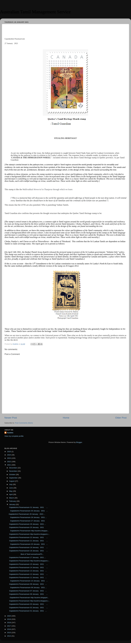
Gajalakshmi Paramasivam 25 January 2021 (27, 527)
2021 (9, 465)
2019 (9, 619)
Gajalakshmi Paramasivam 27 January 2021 (27, 521)
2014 (9, 636)
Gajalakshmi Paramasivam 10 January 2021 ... (28, 581)
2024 (9, 455)
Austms (10, 433)
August (12, 481)
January (12, 504)
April (11, 494)
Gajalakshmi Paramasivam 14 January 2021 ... (28, 567)
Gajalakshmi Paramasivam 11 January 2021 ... (28, 577)
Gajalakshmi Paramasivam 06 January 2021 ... (28, 594)
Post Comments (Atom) (24, 423)
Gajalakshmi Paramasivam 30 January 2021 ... (28, 511)
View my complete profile (14, 436)
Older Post (121, 417)
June (11, 488)
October (12, 474)
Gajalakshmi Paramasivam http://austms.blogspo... (29, 531)
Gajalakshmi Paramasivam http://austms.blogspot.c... (29, 534)
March (11, 498)
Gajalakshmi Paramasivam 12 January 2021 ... (28, 574)
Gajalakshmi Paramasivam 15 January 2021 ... (28, 564)
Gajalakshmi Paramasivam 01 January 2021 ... (28, 611)
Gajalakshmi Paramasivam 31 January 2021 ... (28, 507)
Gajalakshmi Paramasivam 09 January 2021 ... (28, 584)
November (13, 471)
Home (66, 417)
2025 (9, 452)
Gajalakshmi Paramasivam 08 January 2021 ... (28, 587)
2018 (9, 622)
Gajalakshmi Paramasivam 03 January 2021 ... (28, 604)
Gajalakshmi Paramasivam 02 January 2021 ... (28, 608)
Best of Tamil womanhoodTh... (26, 554)
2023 (9, 458)
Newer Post (10, 417)
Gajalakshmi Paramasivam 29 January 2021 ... (27, 514)
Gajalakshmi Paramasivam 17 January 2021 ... (27, 557)
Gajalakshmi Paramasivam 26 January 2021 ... (27, 524)
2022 (9, 462)
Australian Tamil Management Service (35, 11)
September (13, 478)
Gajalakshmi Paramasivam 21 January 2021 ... (28, 541)
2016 (9, 629)
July (11, 484)
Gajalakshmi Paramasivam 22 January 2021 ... (28, 537)
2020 (9, 616)
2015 (9, 632)
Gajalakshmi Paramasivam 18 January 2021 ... (28, 551)
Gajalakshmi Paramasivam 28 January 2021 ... (28, 517)
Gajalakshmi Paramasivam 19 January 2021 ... (28, 547)
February (13, 501)
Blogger (79, 442)
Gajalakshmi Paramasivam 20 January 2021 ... (28, 544)
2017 (9, 626)
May (11, 491)
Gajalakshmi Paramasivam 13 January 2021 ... (28, 571)
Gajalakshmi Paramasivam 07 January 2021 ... (28, 591)
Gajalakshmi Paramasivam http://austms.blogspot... (29, 597)
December (13, 468)
